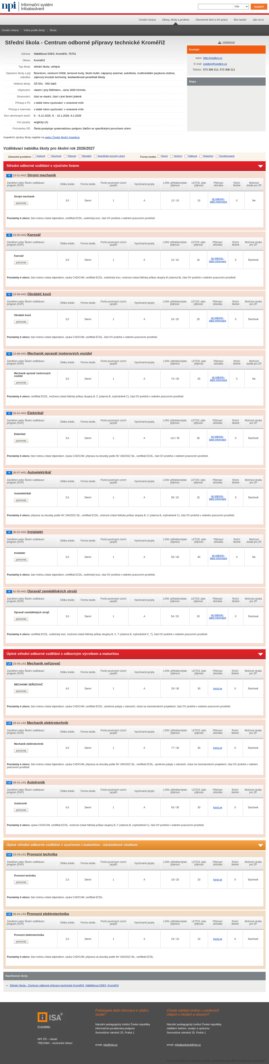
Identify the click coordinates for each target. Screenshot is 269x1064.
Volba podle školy (34, 30)
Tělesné (71, 155)
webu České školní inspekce (62, 137)
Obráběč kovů (39, 294)
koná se (217, 688)
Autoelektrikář (39, 472)
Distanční (208, 155)
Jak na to (258, 19)
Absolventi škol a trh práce (212, 19)
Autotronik (36, 782)
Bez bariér (240, 19)
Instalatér (35, 532)
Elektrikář (35, 413)
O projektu (44, 1026)
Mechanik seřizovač (43, 663)
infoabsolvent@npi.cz (188, 1044)
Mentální (87, 155)
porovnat (21, 203)
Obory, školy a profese (175, 19)
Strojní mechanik (41, 175)
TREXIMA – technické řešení (55, 1043)
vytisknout (229, 42)
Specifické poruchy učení (111, 155)
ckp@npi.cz (110, 1044)
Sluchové (56, 155)
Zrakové (40, 155)
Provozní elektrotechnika (48, 914)
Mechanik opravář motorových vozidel (59, 353)
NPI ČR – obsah (47, 1039)
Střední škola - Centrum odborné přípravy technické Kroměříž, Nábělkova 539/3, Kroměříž (64, 985)
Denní (164, 155)
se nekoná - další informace (218, 200)
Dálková (192, 155)
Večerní (178, 155)
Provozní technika (42, 854)
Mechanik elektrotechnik (47, 723)
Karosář (34, 235)
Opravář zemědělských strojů (52, 591)
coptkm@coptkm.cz (215, 63)
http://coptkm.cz (212, 58)
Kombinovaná (226, 155)
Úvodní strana (147, 19)
